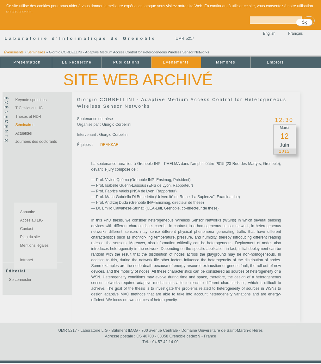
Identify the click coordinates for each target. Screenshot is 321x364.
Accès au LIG (31, 220)
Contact (26, 229)
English (269, 33)
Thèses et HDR (28, 116)
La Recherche (76, 62)
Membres (225, 62)
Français (295, 33)
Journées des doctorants (36, 141)
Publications (126, 62)
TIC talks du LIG (29, 108)
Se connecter (20, 279)
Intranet (26, 260)
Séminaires (36, 52)
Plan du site (30, 237)
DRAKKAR (109, 145)
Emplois (275, 62)
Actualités (23, 133)
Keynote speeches (31, 100)
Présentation (26, 62)
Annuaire (27, 212)
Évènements (14, 52)
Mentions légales (34, 245)
